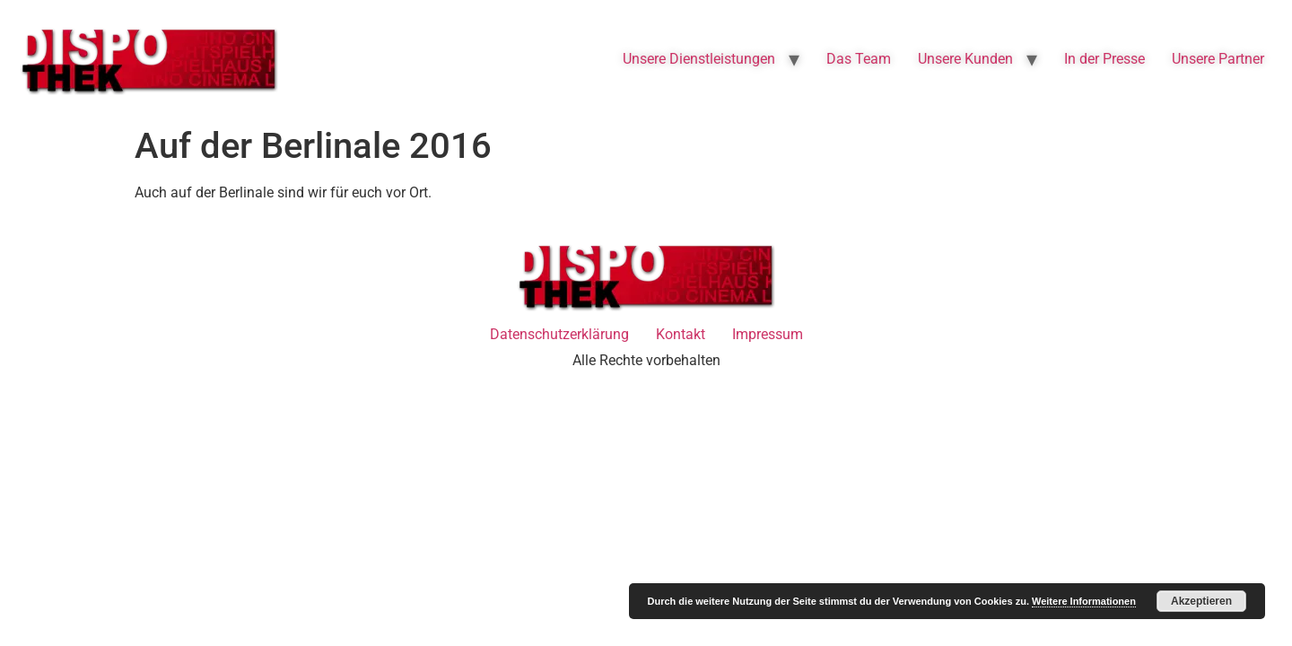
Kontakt (680, 334)
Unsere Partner (1218, 58)
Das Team (858, 58)
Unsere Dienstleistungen (699, 58)
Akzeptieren (1201, 601)
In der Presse (1104, 58)
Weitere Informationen (1084, 601)
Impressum (767, 334)
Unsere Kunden (965, 58)
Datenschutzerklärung (559, 334)
